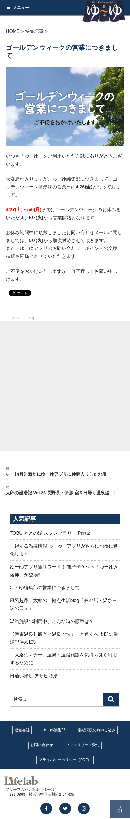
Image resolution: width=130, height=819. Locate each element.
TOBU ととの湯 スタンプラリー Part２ (50, 533)
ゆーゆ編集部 (53, 730)
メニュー (18, 7)
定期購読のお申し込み (96, 730)
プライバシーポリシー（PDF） (65, 760)
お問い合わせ (41, 745)
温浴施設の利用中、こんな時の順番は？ (52, 621)
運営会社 (22, 730)
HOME (13, 31)
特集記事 (34, 31)
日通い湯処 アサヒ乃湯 (34, 675)
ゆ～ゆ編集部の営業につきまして (45, 587)
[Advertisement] (65, 386)
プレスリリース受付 (83, 745)
